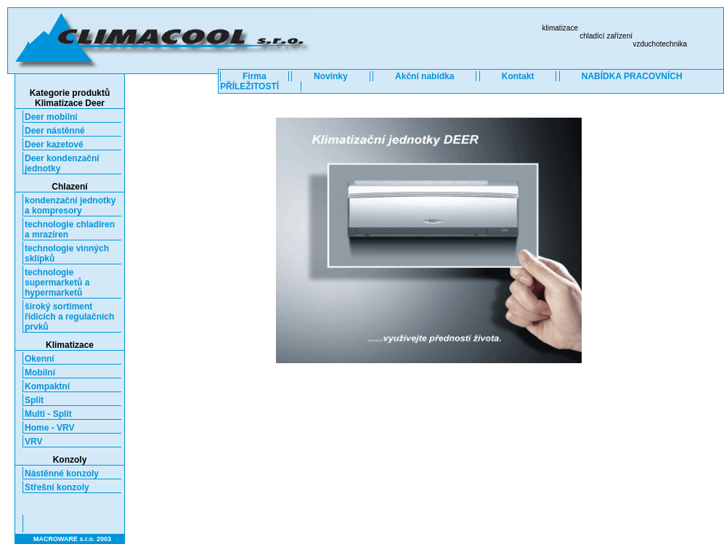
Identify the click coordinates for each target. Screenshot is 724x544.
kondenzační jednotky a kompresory (70, 205)
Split (34, 400)
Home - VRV (49, 428)
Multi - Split (48, 414)
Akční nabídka (424, 76)
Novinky (331, 76)
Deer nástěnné (55, 131)
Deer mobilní (51, 117)
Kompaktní (47, 386)
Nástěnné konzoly (62, 473)
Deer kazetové (54, 144)
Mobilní (40, 373)
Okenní (39, 359)
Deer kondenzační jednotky (62, 163)
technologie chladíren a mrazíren (70, 229)
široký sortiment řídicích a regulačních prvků (69, 316)
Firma (255, 76)
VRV (33, 442)
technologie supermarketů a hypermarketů (57, 282)
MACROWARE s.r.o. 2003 (72, 539)
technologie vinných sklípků (67, 253)
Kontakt (518, 76)
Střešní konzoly (57, 487)
